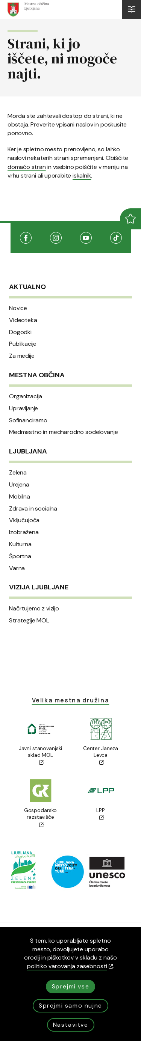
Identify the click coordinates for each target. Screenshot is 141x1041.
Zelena (18, 472)
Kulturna (20, 544)
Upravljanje (23, 408)
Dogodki (20, 332)
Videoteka (23, 320)
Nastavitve (70, 1025)
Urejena (19, 484)
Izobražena (23, 532)
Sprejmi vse (70, 986)
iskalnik (82, 175)
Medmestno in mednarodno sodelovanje (63, 432)
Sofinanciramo (28, 420)
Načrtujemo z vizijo (34, 608)
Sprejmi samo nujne (70, 1005)
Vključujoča (24, 520)
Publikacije (22, 344)
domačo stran (27, 167)
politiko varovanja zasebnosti (70, 966)
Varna (17, 568)
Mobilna (19, 496)
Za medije (22, 356)
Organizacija (25, 396)
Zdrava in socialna (33, 508)
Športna (20, 556)
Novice (18, 308)
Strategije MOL (29, 620)
